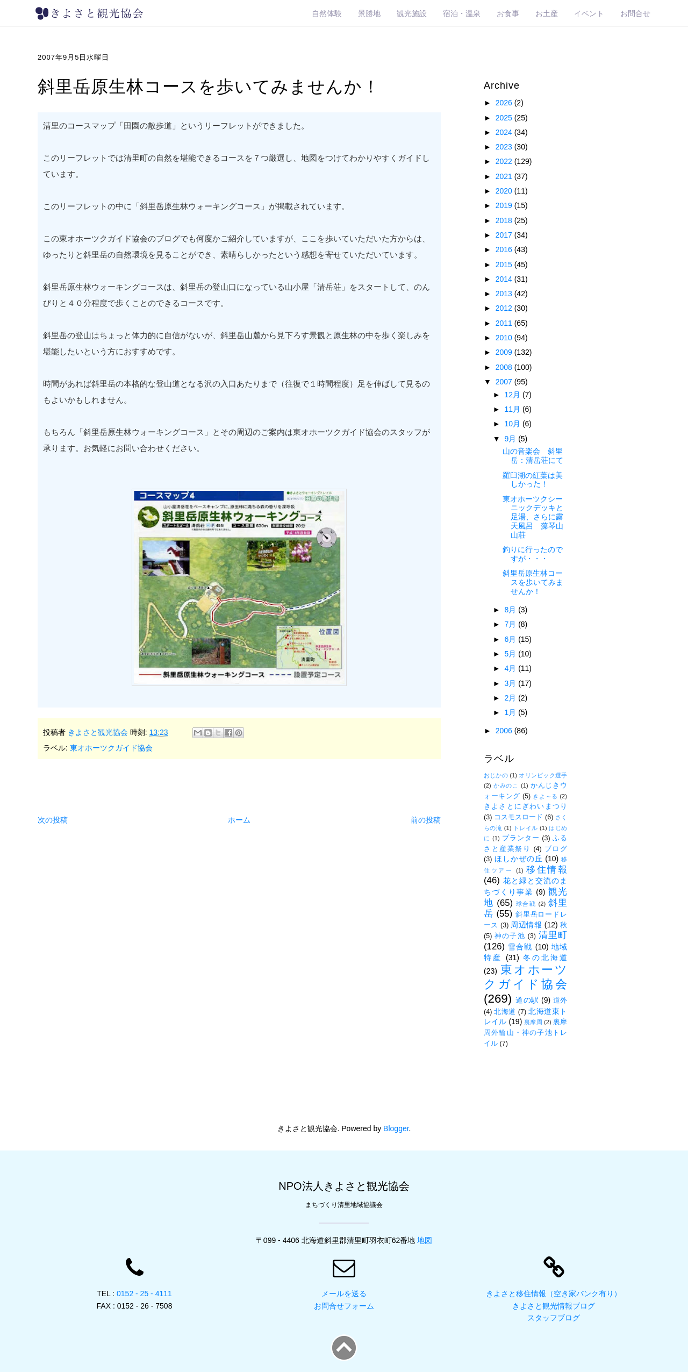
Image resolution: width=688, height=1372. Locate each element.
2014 (505, 279)
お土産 (546, 13)
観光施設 (412, 13)
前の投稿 (426, 820)
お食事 (508, 13)
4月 (511, 668)
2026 (505, 102)
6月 (511, 639)
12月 (513, 394)
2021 (505, 176)
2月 (511, 698)
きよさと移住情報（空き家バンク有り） (553, 1293)
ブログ (555, 849)
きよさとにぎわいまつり (525, 806)
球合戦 (526, 904)
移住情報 (546, 869)
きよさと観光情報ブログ (553, 1306)
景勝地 (369, 13)
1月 (511, 712)
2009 (505, 352)
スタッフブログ (553, 1317)
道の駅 (527, 1000)
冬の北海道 (545, 957)
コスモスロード (518, 817)
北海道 (504, 1012)
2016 (505, 249)
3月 (511, 683)
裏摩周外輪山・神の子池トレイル (525, 1032)
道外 (560, 1000)
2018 (505, 220)
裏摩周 (533, 1022)
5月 (511, 653)
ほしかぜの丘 (518, 858)
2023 (505, 146)
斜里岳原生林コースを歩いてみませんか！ (533, 582)
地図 (424, 1240)
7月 (511, 624)
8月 (511, 609)
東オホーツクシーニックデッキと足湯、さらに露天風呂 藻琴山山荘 (533, 517)
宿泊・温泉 (462, 13)
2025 (505, 117)
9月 (511, 438)
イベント (589, 13)
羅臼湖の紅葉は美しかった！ (533, 480)
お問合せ (635, 13)
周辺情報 (526, 924)
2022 (505, 161)
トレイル (525, 828)
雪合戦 (520, 946)
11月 (513, 409)
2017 (505, 235)
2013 (505, 293)
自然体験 (327, 13)
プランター (521, 838)
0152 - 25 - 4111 (144, 1293)
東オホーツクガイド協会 (111, 748)
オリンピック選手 (543, 775)
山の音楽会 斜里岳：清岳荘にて (533, 456)
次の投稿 (53, 820)
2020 (505, 191)
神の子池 (509, 936)
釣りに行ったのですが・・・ (533, 554)
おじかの (496, 775)
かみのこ (506, 785)
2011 (505, 323)
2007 (505, 381)
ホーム (239, 820)
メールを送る (344, 1293)
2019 (505, 205)
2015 (505, 264)
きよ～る (545, 796)
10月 (513, 423)
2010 (505, 337)
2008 (505, 367)
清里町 (553, 935)
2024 (505, 132)
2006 (505, 730)
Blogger (395, 1128)
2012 (505, 308)
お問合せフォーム (344, 1306)
